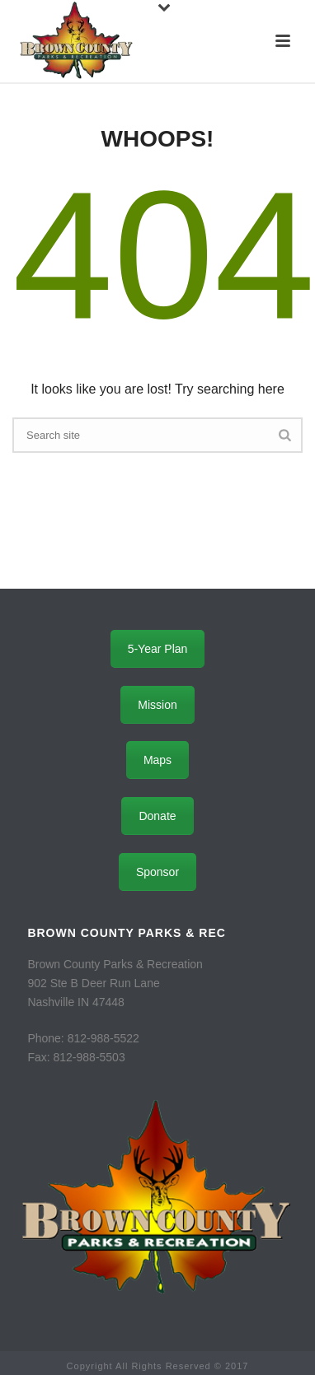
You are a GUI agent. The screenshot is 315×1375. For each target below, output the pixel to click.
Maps (157, 760)
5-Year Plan (158, 648)
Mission (157, 704)
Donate (157, 816)
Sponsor (157, 872)
